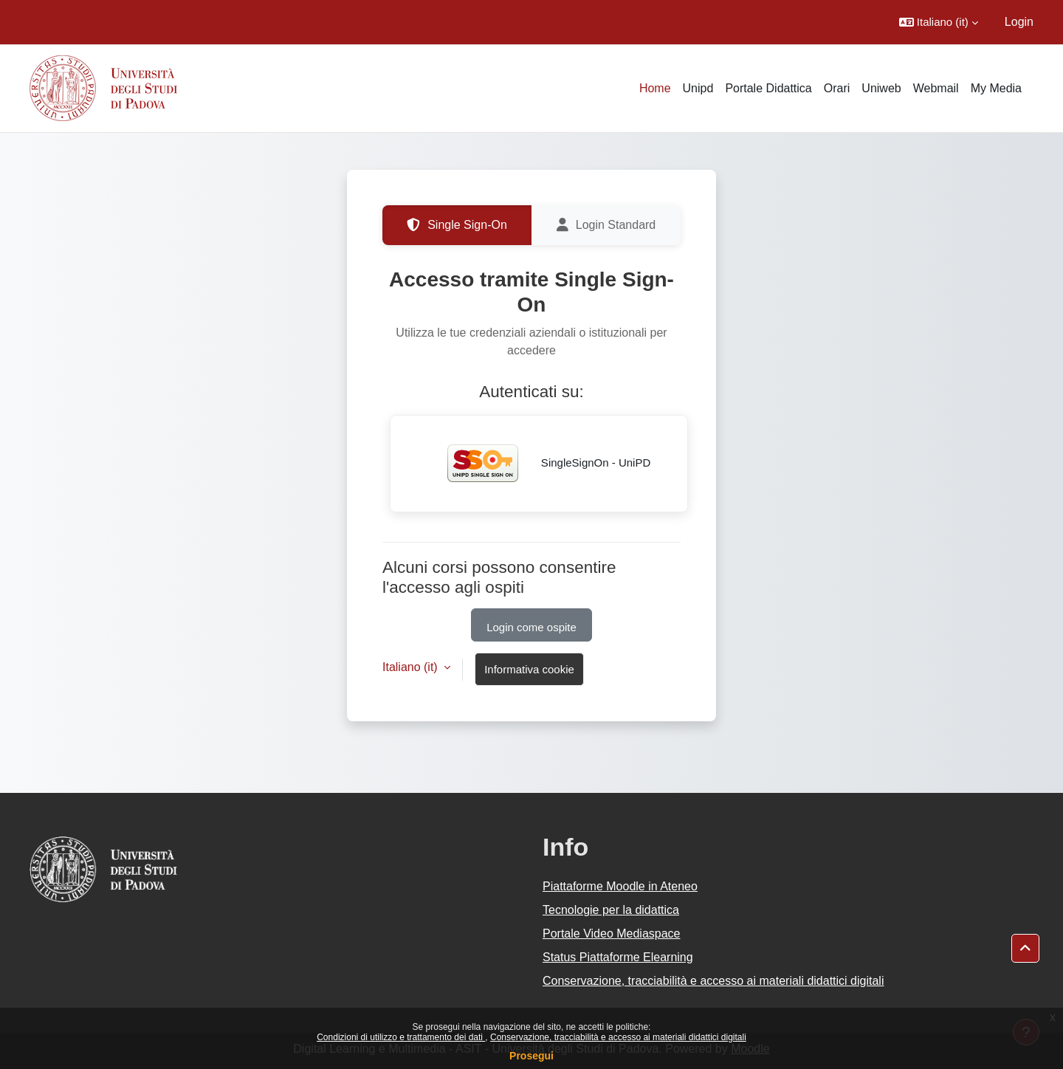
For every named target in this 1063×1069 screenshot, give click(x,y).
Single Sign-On (457, 225)
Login (1019, 22)
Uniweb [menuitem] (881, 88)
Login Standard (606, 225)
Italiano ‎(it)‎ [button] (411, 667)
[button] (938, 22)
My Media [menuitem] (996, 88)
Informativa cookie (529, 669)
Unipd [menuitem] (698, 88)
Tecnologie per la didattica (611, 910)
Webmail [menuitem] (936, 88)
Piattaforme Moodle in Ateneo (620, 886)
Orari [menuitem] (837, 88)
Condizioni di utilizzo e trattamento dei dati (401, 1037)
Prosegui (531, 1056)
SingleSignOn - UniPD (539, 464)
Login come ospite (531, 627)
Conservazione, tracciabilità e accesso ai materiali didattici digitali (618, 1037)
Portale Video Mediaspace (612, 933)
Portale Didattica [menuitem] (768, 88)
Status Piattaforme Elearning (618, 957)
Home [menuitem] (655, 88)
